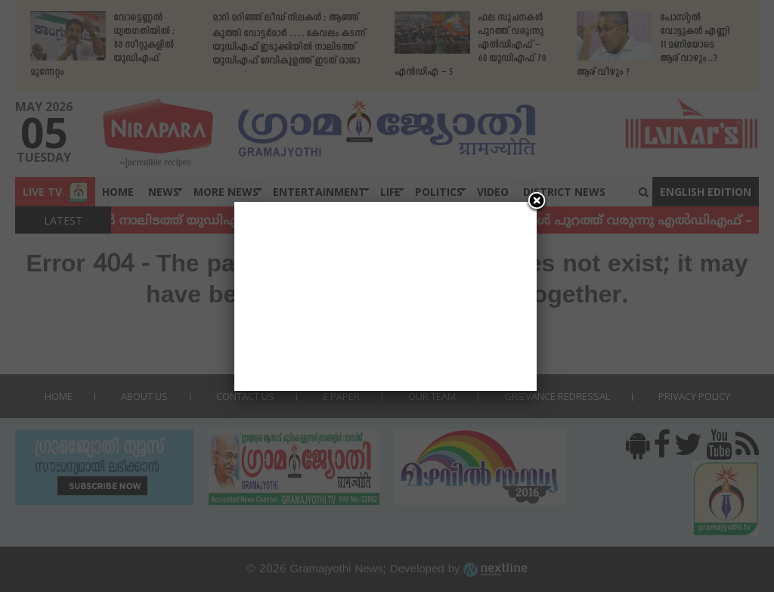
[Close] (536, 202)
